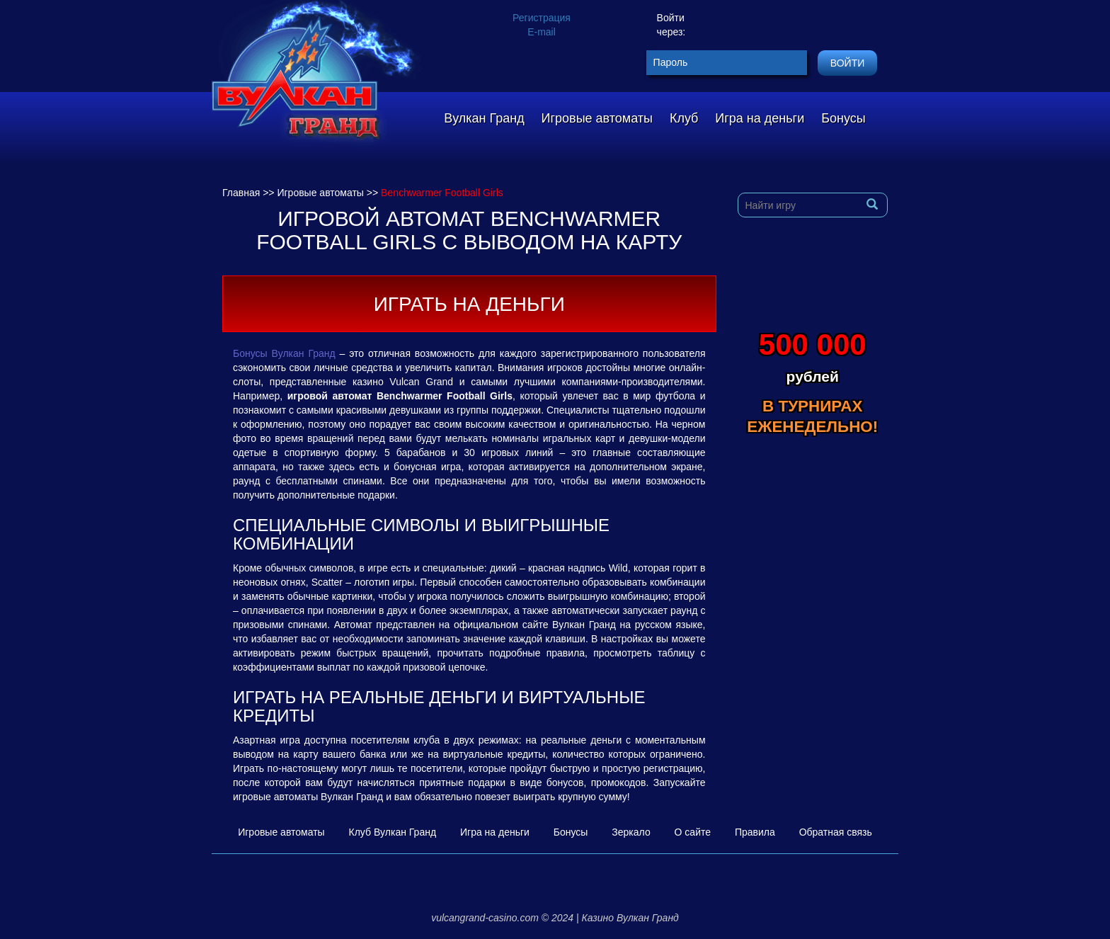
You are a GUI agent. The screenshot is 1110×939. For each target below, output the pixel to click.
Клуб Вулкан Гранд (393, 832)
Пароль (670, 62)
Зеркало (631, 832)
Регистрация (542, 17)
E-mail (541, 32)
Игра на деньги (759, 118)
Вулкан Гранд (484, 118)
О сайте (693, 832)
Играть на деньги (469, 304)
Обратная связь (835, 832)
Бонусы (843, 118)
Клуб (684, 118)
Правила (755, 832)
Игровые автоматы (597, 118)
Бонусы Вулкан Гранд (284, 353)
